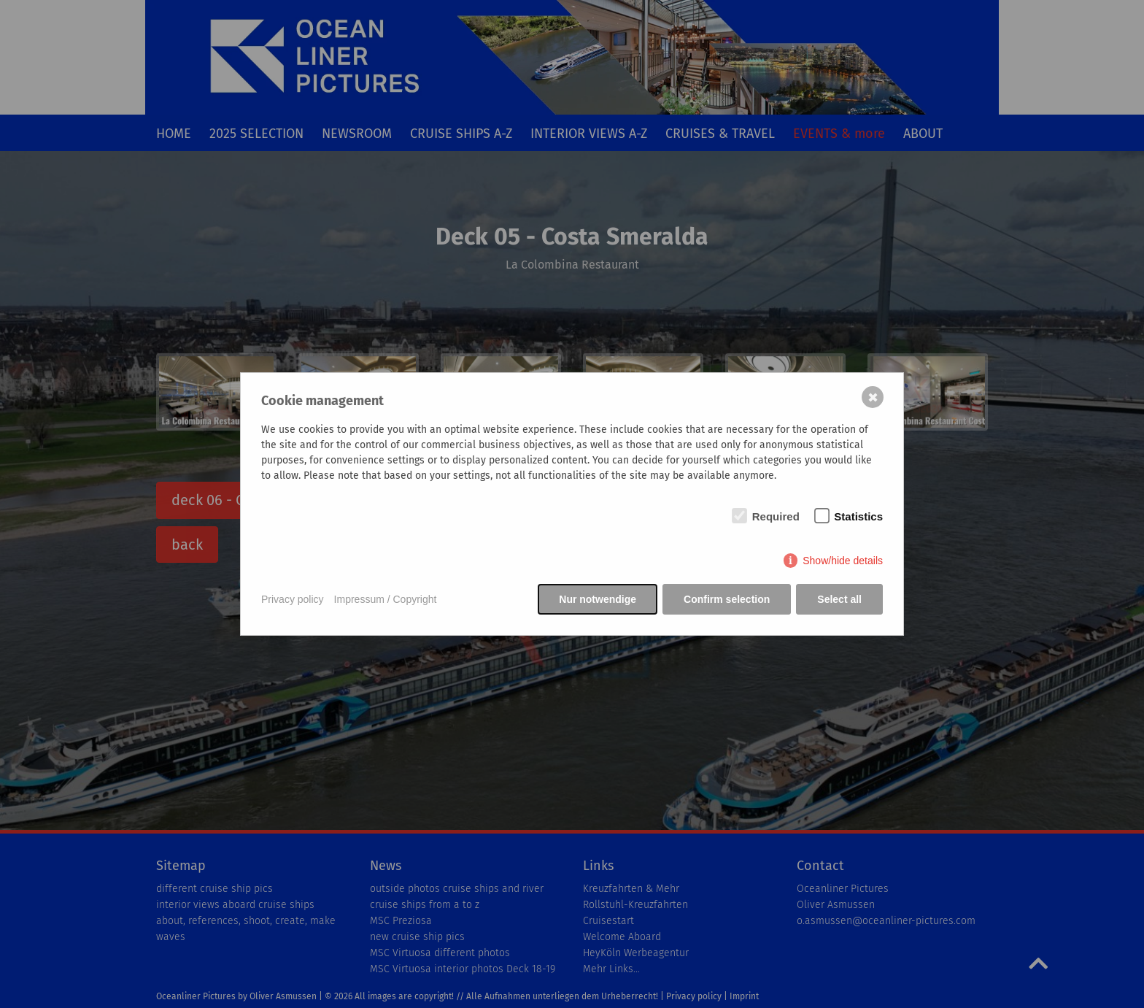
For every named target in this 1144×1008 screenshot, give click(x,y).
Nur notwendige (597, 599)
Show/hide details (843, 560)
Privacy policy (292, 599)
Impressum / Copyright (385, 599)
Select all (839, 599)
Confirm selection (727, 599)
